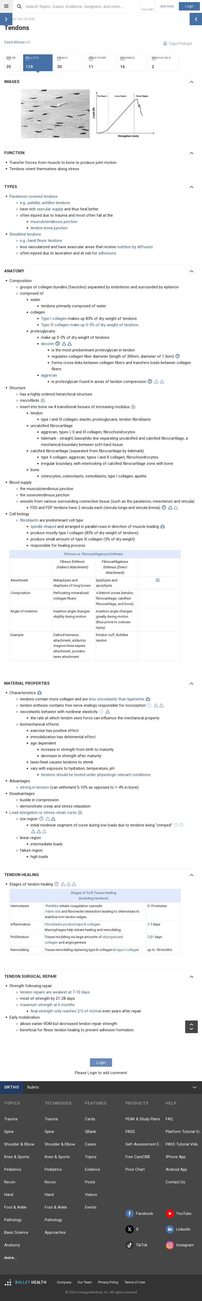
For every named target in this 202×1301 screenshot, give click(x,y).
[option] (56, 113)
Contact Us (175, 1182)
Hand (8, 1194)
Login (189, 6)
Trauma (10, 1119)
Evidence (92, 1169)
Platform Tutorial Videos (184, 1131)
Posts (90, 1182)
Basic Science (16, 1232)
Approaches (55, 1232)
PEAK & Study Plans (142, 1119)
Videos (91, 1194)
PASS (130, 1131)
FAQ (169, 1119)
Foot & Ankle (15, 1207)
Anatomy (12, 1245)
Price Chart (135, 1169)
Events (91, 1207)
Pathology (13, 1219)
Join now (167, 6)
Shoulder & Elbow (19, 1144)
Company (64, 1282)
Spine (9, 1131)
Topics (91, 1156)
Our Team (85, 1282)
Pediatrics (12, 1169)
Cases (90, 1144)
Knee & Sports (16, 1156)
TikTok (136, 1245)
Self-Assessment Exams (143, 1144)
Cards (90, 1119)
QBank (90, 1131)
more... (10, 1257)
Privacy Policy (108, 1282)
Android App (176, 1169)
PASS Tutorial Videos (184, 1144)
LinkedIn (178, 1229)
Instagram (180, 1245)
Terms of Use (135, 1282)
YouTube (178, 1213)
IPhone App (176, 1156)
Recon (9, 1182)
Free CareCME (137, 1156)
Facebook (139, 1213)
